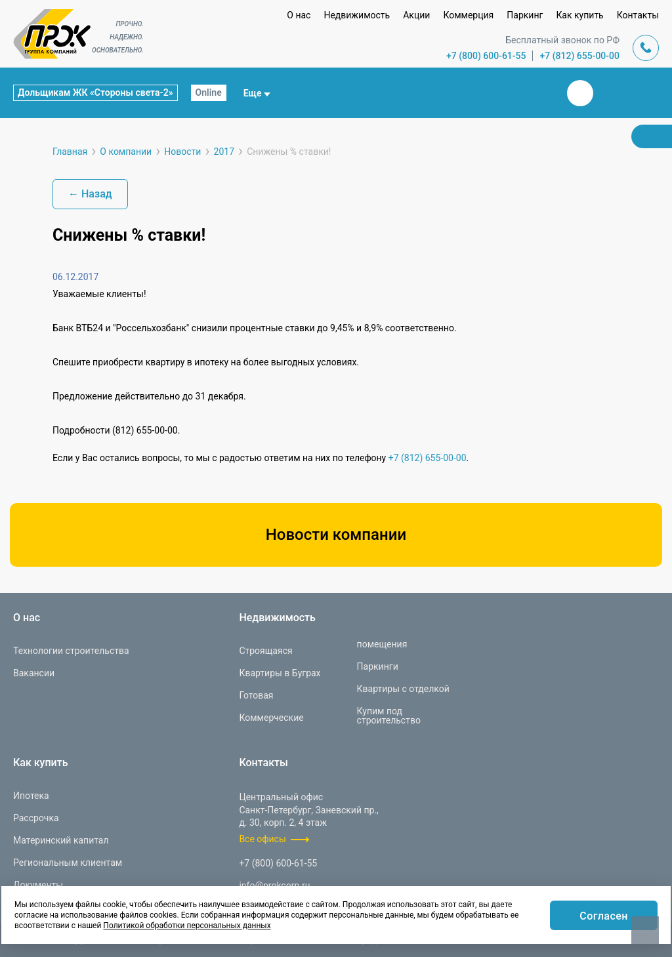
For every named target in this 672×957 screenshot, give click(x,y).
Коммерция (468, 15)
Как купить (579, 15)
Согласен (603, 916)
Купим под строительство (389, 715)
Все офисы (262, 839)
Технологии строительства (71, 650)
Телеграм (611, 93)
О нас (298, 15)
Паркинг (525, 15)
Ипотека (31, 795)
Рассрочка (36, 818)
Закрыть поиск (538, 92)
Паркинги (377, 666)
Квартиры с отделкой (403, 688)
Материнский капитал (61, 840)
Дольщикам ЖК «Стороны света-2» (95, 92)
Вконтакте (580, 93)
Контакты (638, 15)
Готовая (256, 695)
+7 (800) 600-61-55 (486, 56)
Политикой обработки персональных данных (186, 925)
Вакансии (33, 673)
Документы (38, 885)
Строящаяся (265, 650)
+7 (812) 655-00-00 (579, 56)
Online (209, 92)
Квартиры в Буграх (279, 673)
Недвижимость (357, 15)
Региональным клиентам (67, 862)
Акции (416, 15)
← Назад (90, 194)
